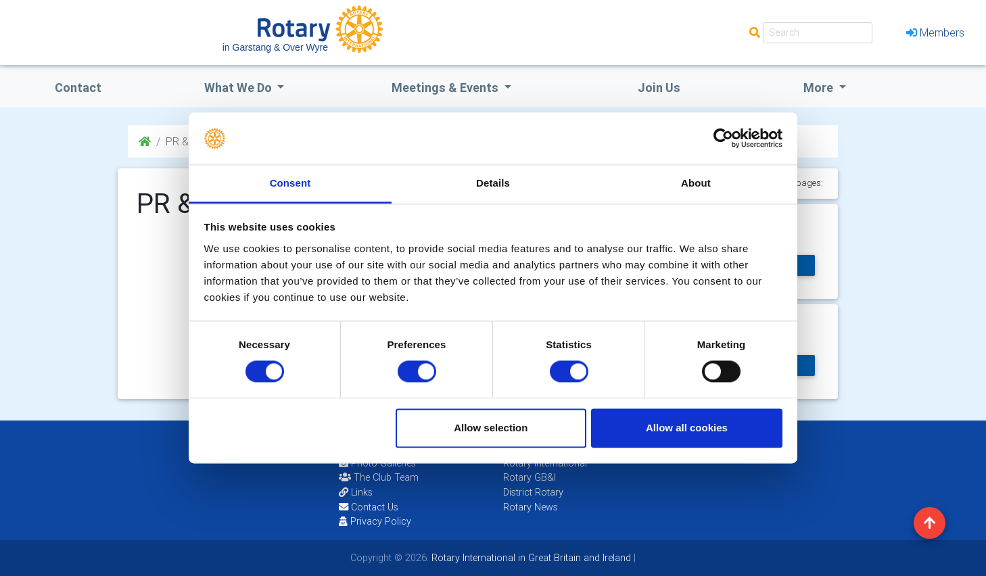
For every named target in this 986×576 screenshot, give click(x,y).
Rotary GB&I (529, 477)
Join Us (659, 87)
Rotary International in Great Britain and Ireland (530, 558)
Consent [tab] (290, 183)
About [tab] (696, 183)
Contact (78, 87)
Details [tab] (493, 183)
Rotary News (530, 507)
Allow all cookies (687, 427)
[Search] (817, 32)
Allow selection (490, 427)
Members (935, 32)
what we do (239, 87)
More (819, 87)
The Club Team (379, 477)
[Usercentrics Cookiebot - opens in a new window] (723, 138)
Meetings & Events (446, 87)
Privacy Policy (375, 521)
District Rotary (533, 492)
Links (356, 492)
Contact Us (368, 507)
